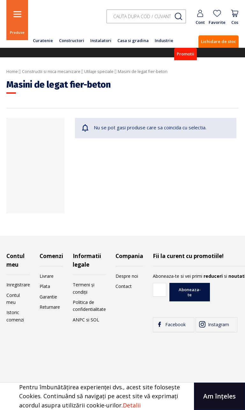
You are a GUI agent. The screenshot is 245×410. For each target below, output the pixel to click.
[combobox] (146, 16)
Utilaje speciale (99, 71)
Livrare (47, 276)
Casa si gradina (133, 40)
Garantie (48, 297)
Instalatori (100, 40)
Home (12, 71)
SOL (95, 320)
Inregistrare (18, 285)
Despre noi (126, 276)
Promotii (185, 54)
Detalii (132, 405)
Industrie (164, 40)
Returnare (50, 307)
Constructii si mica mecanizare (51, 71)
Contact (123, 286)
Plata (45, 286)
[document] (122, 396)
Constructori (71, 40)
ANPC (79, 320)
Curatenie (43, 40)
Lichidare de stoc (218, 41)
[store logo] (64, 20)
